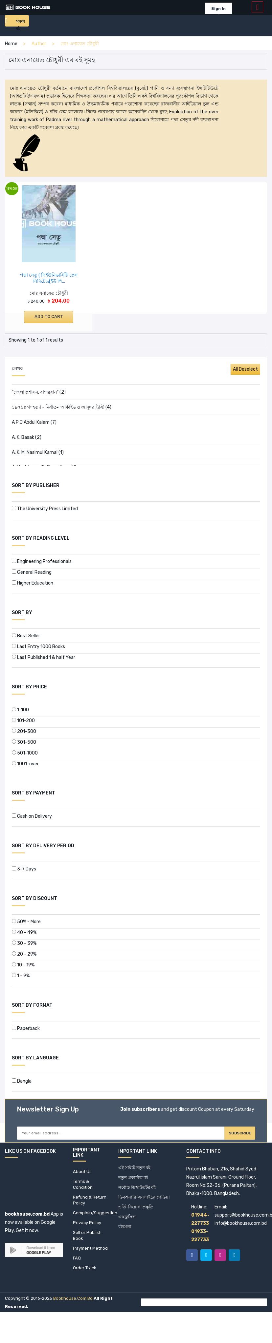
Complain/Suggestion (90, 1219)
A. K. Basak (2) (26, 437)
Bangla (22, 1081)
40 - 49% (24, 932)
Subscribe (232, 1134)
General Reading (32, 572)
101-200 (23, 720)
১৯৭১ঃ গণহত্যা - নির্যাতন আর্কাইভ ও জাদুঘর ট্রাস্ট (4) (61, 407)
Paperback (26, 1028)
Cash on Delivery (32, 816)
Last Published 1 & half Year (43, 657)
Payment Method (83, 1261)
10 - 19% (23, 965)
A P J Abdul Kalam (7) (34, 422)
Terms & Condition (83, 1189)
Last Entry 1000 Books (38, 646)
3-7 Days (24, 869)
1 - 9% (21, 976)
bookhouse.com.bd (73, 1316)
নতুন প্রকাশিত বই (133, 1181)
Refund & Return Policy (87, 1206)
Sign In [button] (217, 8)
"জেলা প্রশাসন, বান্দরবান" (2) (39, 392)
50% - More (26, 921)
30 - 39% (24, 943)
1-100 (20, 710)
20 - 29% (24, 954)
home (11, 44)
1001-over (25, 764)
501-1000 (25, 753)
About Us (82, 1175)
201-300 (24, 731)
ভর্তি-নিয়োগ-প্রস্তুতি (136, 1213)
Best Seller (26, 636)
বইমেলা (125, 1234)
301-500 (24, 742)
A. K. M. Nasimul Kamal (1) (38, 452)
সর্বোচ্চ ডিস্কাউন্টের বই (138, 1192)
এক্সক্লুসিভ (127, 1223)
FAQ (77, 1275)
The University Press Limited (45, 509)
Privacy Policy (88, 1230)
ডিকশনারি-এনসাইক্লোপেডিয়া (145, 1202)
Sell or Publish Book (87, 1244)
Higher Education (32, 583)
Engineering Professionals (42, 561)
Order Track (85, 1285)
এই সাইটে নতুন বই (135, 1171)
